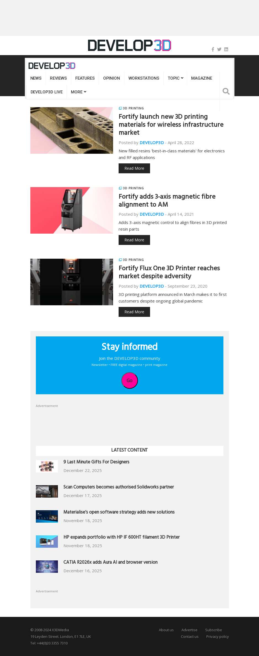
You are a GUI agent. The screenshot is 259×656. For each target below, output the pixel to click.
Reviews (58, 78)
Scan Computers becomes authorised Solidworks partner (118, 488)
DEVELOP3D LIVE (47, 92)
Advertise (189, 629)
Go (129, 380)
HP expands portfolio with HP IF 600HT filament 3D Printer (121, 538)
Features (85, 78)
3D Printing (133, 108)
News (35, 78)
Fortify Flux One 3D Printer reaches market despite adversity (169, 273)
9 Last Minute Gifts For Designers (96, 462)
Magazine (201, 78)
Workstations (144, 78)
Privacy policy (217, 636)
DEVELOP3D (152, 142)
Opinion (111, 78)
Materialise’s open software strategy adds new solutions (119, 513)
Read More (134, 168)
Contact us (190, 636)
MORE (76, 92)
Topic (174, 78)
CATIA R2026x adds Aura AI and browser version (110, 563)
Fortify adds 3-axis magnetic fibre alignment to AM (167, 201)
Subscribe (213, 629)
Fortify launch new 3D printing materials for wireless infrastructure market (171, 125)
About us (166, 629)
